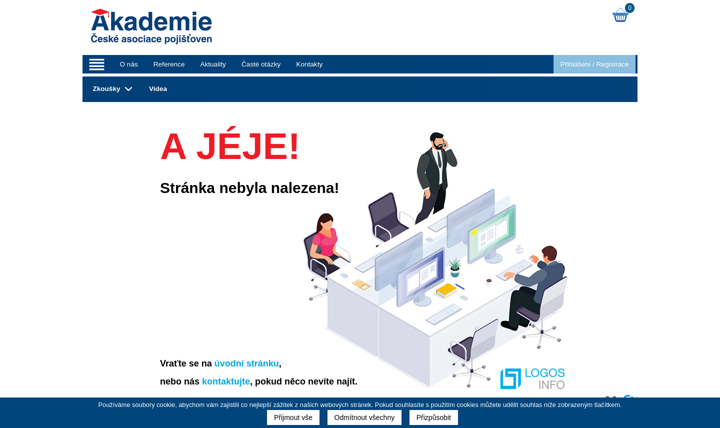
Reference (169, 64)
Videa (158, 88)
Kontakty (309, 64)
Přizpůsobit (433, 418)
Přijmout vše (293, 418)
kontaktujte (226, 381)
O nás (129, 64)
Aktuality (213, 64)
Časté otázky (261, 64)
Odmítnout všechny (364, 418)
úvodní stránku (246, 363)
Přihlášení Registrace (594, 64)
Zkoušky (106, 88)
